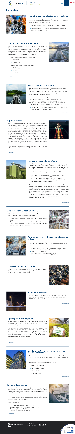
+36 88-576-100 (33, 2)
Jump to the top (65, 34)
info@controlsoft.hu (34, 4)
